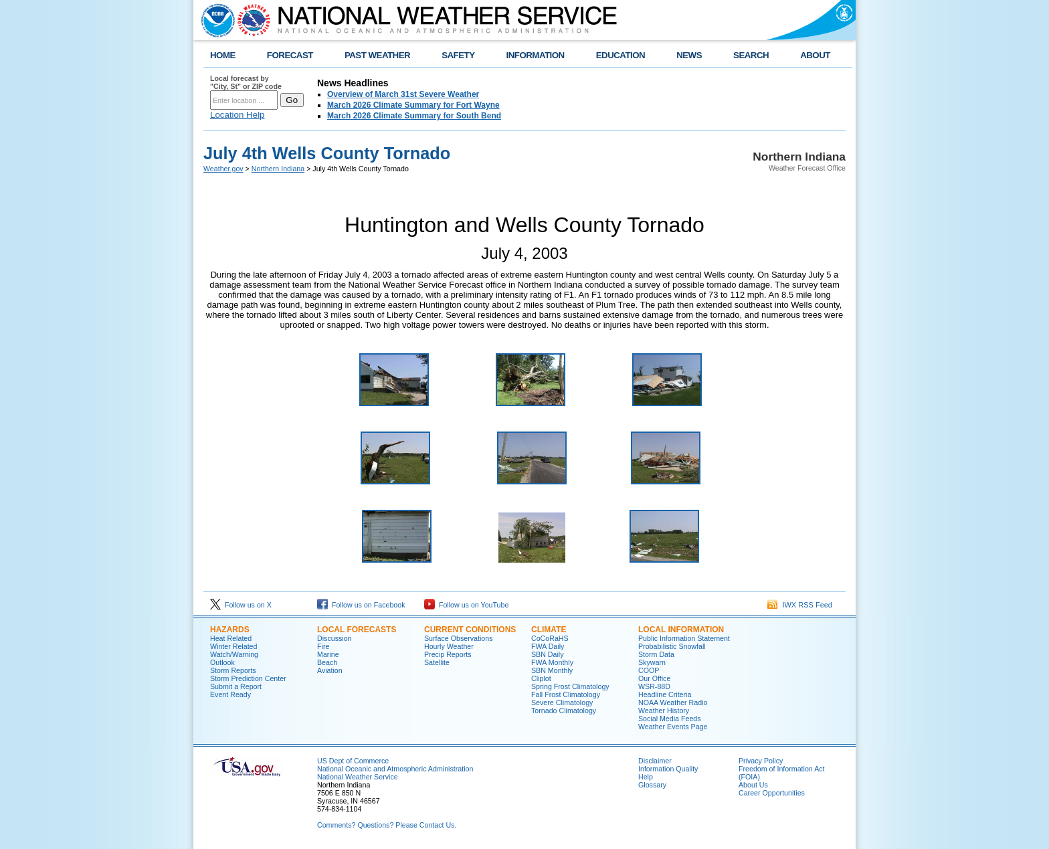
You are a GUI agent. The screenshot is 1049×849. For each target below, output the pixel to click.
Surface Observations (458, 638)
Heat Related (231, 638)
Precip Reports (447, 654)
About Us (753, 785)
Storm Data (656, 654)
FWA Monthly (552, 662)
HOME (222, 55)
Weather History (663, 710)
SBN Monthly (552, 670)
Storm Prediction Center (248, 678)
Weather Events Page (672, 727)
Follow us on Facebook (361, 605)
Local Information (681, 629)
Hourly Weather (449, 646)
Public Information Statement (684, 638)
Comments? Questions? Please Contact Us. (386, 825)
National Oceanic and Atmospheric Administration (395, 769)
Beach (327, 662)
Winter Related (233, 646)
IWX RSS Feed (799, 605)
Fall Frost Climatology (565, 694)
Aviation (330, 670)
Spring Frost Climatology (570, 686)
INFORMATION (535, 55)
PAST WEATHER (377, 55)
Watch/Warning (234, 654)
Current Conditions (470, 629)
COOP (648, 670)
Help (645, 777)
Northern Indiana (278, 169)
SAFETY (458, 55)
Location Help (237, 115)
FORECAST (290, 55)
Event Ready (230, 694)
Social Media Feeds (669, 719)
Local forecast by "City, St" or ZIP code (246, 82)
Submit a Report (236, 686)
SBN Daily (547, 654)
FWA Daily (547, 646)
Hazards (230, 629)
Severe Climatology (562, 702)
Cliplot (541, 678)
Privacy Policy (761, 761)
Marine (328, 654)
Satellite (437, 662)
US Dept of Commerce (353, 761)
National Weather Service (357, 777)
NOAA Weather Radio (672, 702)
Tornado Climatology (563, 710)
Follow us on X (241, 605)
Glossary (652, 785)
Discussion (334, 638)
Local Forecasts (356, 629)
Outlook (222, 662)
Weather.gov (223, 169)
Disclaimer (655, 761)
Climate (548, 629)
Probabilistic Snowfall (672, 646)
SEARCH (751, 55)
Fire (323, 646)
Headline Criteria (664, 694)
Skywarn (652, 662)
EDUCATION (620, 55)
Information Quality (668, 769)
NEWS (689, 55)
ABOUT (815, 55)
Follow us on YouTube (466, 605)
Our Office (654, 678)
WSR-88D (654, 686)
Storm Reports (233, 670)
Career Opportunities (772, 793)
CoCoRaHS (550, 638)
